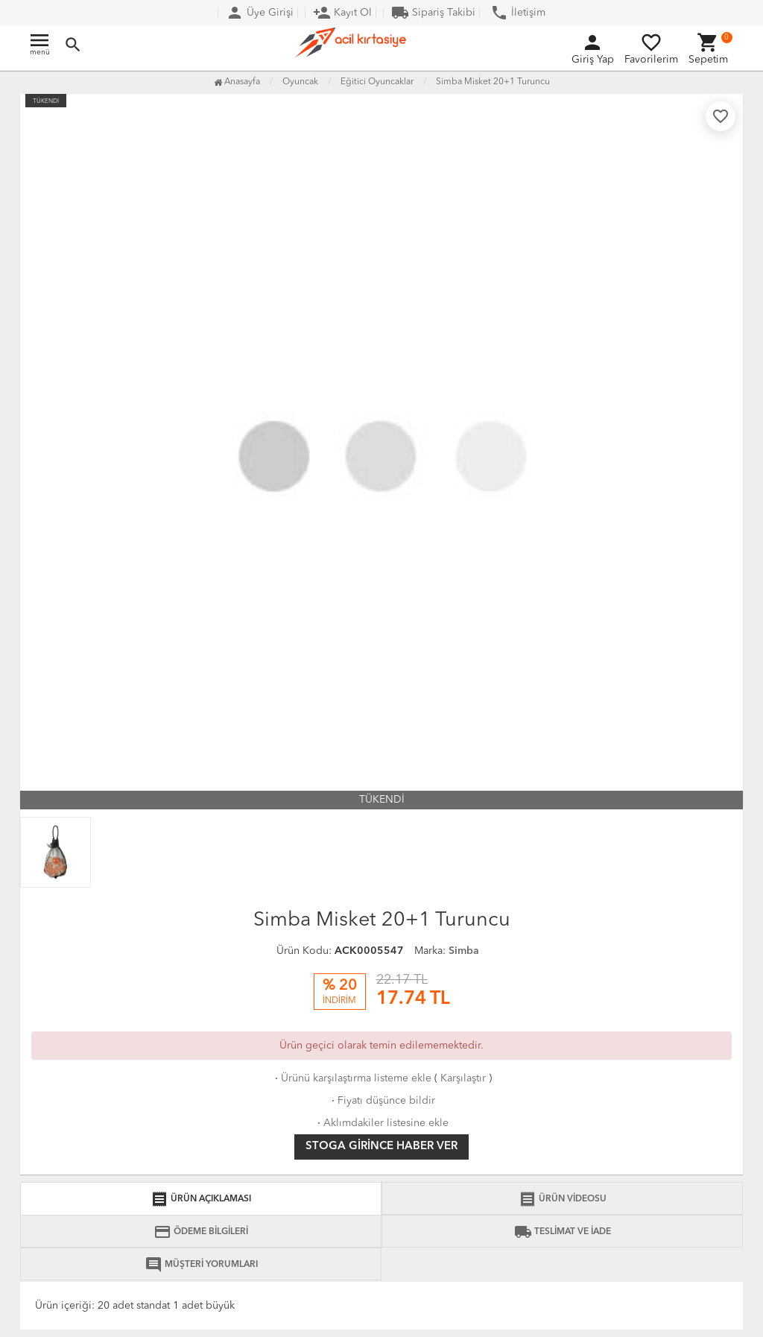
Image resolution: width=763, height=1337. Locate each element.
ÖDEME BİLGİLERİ (200, 1232)
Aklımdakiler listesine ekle (381, 1123)
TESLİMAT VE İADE (562, 1232)
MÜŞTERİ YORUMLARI (201, 1264)
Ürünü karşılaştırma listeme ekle (351, 1078)
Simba (464, 951)
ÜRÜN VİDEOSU (563, 1199)
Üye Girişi (260, 12)
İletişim (517, 12)
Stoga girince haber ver (381, 1146)
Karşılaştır (463, 1078)
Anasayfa (237, 82)
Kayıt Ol (342, 12)
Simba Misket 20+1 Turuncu (493, 82)
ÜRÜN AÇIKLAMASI (201, 1199)
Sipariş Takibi (433, 12)
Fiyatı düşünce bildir (382, 1101)
